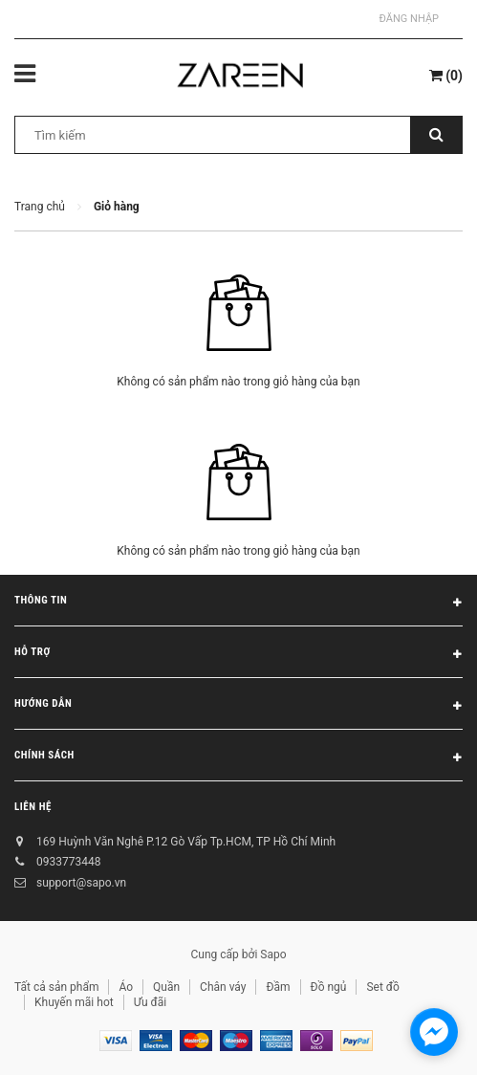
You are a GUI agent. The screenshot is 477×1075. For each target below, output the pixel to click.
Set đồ (382, 987)
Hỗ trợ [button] (238, 655)
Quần (166, 987)
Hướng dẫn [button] (238, 706)
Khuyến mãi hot (74, 1002)
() (446, 75)
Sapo (273, 954)
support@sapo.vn (81, 882)
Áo (126, 987)
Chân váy (223, 987)
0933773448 (68, 861)
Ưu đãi (150, 1002)
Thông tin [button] (238, 603)
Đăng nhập (409, 18)
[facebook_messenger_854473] (434, 1032)
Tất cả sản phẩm (56, 987)
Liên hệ (33, 807)
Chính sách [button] (238, 758)
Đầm (278, 987)
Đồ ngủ (329, 987)
